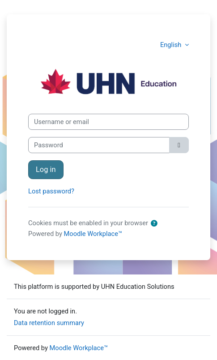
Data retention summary (49, 323)
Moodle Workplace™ (93, 234)
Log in (46, 169)
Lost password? (51, 191)
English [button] (171, 45)
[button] (154, 223)
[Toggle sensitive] (179, 145)
